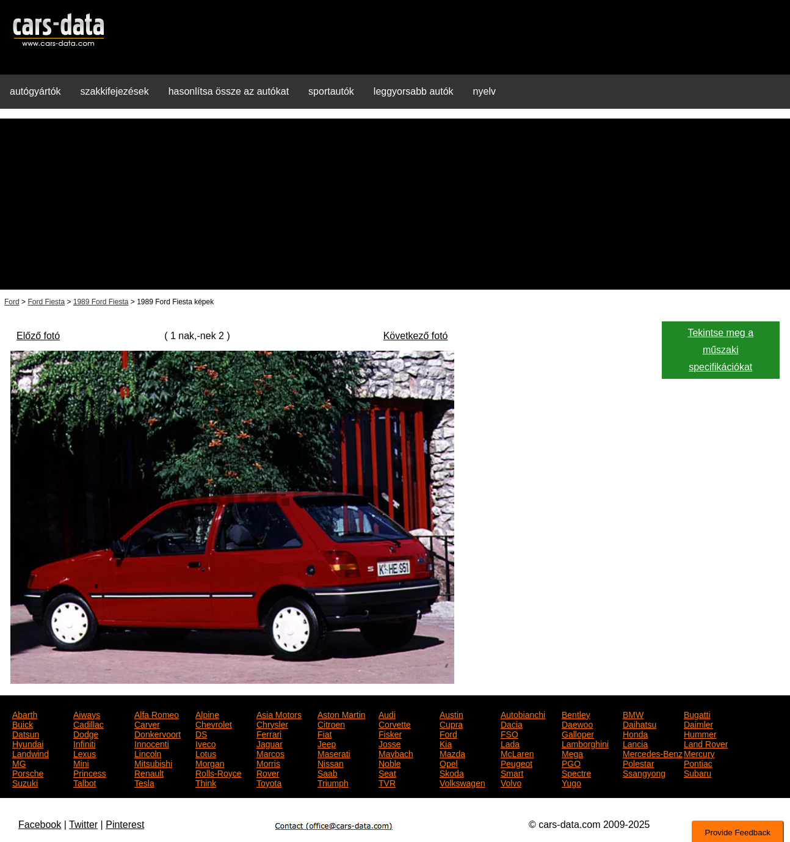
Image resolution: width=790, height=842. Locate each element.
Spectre (576, 772)
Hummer (700, 733)
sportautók (331, 91)
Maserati (333, 752)
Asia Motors (279, 713)
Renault (149, 772)
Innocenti (151, 743)
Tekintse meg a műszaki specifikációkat (720, 350)
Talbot (84, 782)
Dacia (512, 723)
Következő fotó (415, 336)
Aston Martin (341, 713)
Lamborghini (585, 743)
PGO (571, 762)
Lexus (84, 752)
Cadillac (88, 723)
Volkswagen (462, 782)
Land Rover (706, 743)
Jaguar (269, 743)
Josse (390, 743)
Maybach (396, 752)
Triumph (333, 782)
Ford (12, 302)
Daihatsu (639, 723)
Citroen (331, 723)
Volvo (511, 782)
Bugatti (697, 713)
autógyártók (35, 91)
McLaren (517, 752)
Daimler (698, 723)
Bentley (576, 713)
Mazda (452, 752)
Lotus (205, 752)
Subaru (697, 772)
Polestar (638, 762)
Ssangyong (644, 772)
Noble (390, 762)
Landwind (30, 752)
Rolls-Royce (218, 772)
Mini (81, 762)
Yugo (571, 782)
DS (201, 733)
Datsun (25, 733)
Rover (267, 772)
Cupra (451, 723)
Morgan (209, 762)
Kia (446, 743)
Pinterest (125, 824)
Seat (387, 772)
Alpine (207, 713)
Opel (449, 762)
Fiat (324, 733)
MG (19, 762)
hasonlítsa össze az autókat (229, 91)
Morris (268, 762)
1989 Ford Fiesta (101, 302)
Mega (572, 752)
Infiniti (84, 743)
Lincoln (147, 752)
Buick (22, 723)
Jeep (326, 743)
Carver (147, 723)
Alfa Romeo (156, 713)
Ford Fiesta (46, 302)
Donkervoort (157, 733)
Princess (89, 772)
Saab (327, 772)
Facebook (39, 824)
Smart (512, 772)
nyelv (484, 91)
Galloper (578, 733)
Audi (387, 713)
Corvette (395, 723)
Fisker (390, 733)
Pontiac (698, 762)
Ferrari (268, 733)
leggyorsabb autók (414, 91)
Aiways (86, 713)
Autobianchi (523, 713)
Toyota (268, 782)
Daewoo (577, 723)
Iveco (205, 743)
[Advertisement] (395, 204)
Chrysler (272, 723)
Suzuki (25, 782)
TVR (387, 782)
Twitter (83, 824)
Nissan (330, 762)
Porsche (27, 772)
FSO (509, 733)
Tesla (144, 782)
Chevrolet (213, 723)
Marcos (270, 752)
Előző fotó (38, 336)
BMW (633, 713)
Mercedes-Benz (653, 752)
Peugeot (516, 762)
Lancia (635, 743)
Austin (451, 713)
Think (205, 782)
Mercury (699, 752)
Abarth (24, 713)
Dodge (85, 733)
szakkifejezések (115, 91)
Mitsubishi (153, 762)
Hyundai (27, 743)
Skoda (452, 772)
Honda (635, 733)
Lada (510, 743)
